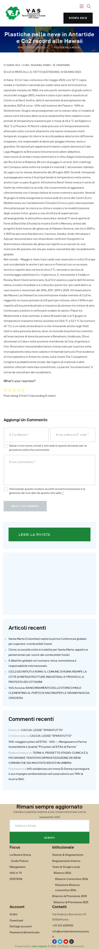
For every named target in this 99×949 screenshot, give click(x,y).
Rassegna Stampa (41, 65)
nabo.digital (39, 946)
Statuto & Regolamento (67, 854)
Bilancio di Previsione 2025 (69, 896)
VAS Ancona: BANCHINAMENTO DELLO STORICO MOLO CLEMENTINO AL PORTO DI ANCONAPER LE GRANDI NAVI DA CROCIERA (49, 693)
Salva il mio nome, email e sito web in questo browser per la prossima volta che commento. (48, 447)
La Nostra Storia (20, 854)
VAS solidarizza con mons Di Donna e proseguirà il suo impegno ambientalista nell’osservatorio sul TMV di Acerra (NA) (49, 774)
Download (16, 920)
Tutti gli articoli (36, 47)
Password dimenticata (24, 932)
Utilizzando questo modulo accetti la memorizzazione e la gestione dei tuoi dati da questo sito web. (47, 491)
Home (20, 47)
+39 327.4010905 (62, 925)
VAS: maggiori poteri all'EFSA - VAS (32, 741)
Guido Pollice (19, 860)
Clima (25, 65)
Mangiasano (18, 866)
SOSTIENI (16, 878)
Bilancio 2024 (62, 872)
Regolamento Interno (66, 860)
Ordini (13, 914)
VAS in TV (16, 872)
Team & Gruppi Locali (66, 866)
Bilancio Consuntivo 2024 (71, 878)
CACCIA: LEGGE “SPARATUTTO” (42, 730)
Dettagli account (21, 926)
